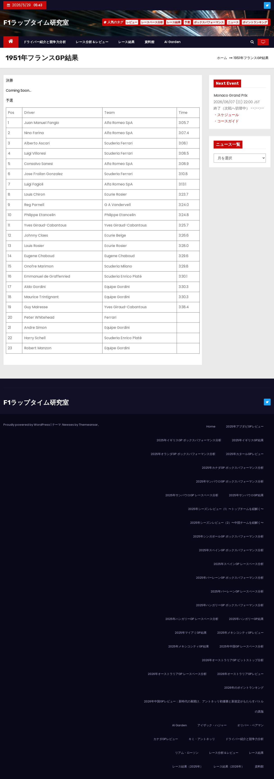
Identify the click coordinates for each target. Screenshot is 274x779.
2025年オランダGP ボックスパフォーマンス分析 (183, 454)
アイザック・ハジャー (212, 725)
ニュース (233, 22)
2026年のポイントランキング (244, 687)
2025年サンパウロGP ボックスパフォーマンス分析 (230, 481)
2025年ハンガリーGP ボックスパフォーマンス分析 (230, 605)
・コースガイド (226, 121)
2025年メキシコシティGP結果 (188, 646)
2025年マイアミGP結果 (191, 633)
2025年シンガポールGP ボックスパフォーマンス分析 (228, 536)
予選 (187, 22)
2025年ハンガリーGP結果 (246, 619)
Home (210, 426)
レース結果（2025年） (187, 766)
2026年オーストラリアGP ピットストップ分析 (233, 660)
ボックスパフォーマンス (209, 22)
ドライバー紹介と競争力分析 (44, 42)
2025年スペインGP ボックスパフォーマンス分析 (231, 550)
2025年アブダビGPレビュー (245, 426)
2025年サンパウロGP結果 (246, 495)
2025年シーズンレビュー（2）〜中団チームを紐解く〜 (227, 523)
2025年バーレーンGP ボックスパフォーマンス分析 (230, 578)
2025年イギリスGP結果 (248, 440)
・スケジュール (226, 114)
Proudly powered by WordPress (27, 425)
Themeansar (88, 425)
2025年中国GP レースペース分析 (241, 646)
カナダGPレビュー (165, 739)
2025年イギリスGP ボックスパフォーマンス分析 (189, 440)
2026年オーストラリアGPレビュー (240, 674)
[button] (252, 41)
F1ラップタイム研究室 (36, 22)
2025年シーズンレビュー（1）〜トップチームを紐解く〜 (226, 509)
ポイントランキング (255, 22)
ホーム (222, 57)
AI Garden (172, 42)
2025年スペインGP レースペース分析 (239, 564)
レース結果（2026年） (229, 766)
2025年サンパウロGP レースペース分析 (191, 495)
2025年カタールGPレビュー (245, 454)
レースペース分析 (152, 22)
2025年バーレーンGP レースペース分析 (237, 591)
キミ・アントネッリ (202, 739)
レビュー (131, 22)
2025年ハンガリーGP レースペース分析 (191, 619)
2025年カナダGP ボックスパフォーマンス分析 (233, 468)
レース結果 (173, 22)
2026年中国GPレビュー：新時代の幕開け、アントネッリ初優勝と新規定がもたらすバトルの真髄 (204, 706)
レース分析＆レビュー (92, 42)
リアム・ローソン (187, 753)
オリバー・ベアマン (250, 725)
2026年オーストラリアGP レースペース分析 (177, 674)
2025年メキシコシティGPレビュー (240, 633)
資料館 (150, 42)
